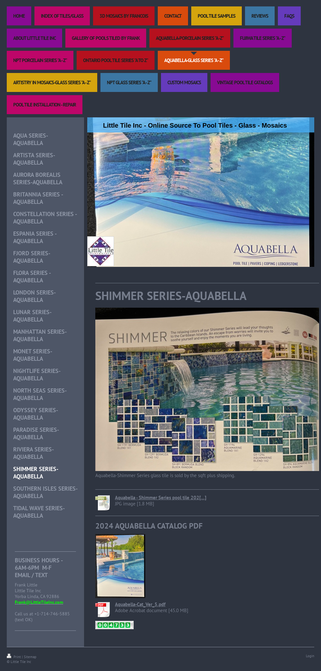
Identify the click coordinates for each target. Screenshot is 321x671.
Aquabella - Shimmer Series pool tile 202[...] (160, 497)
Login (310, 656)
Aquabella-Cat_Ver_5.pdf (140, 604)
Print (14, 657)
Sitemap (30, 657)
